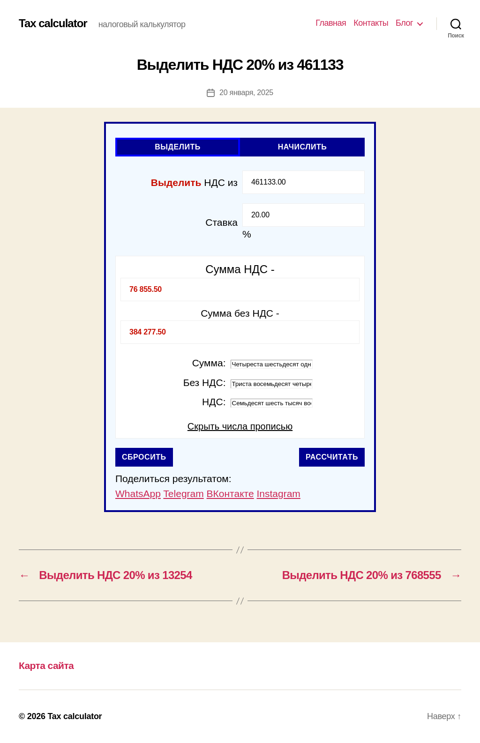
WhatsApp (138, 493)
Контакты (370, 23)
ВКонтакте (230, 493)
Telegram (183, 493)
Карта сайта (46, 665)
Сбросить (144, 457)
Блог (404, 23)
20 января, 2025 (246, 93)
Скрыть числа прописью (240, 426)
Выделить (178, 147)
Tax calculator (53, 23)
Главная (330, 23)
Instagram (278, 493)
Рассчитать (332, 457)
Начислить (302, 147)
